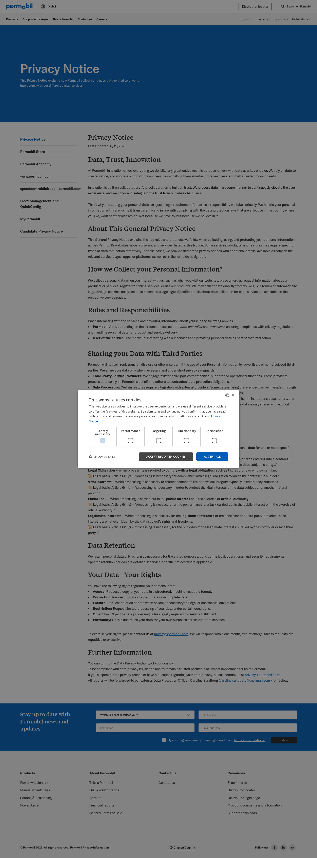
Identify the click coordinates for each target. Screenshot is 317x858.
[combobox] (227, 395)
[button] (102, 456)
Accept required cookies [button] (165, 456)
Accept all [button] (212, 456)
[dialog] (158, 429)
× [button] (232, 395)
